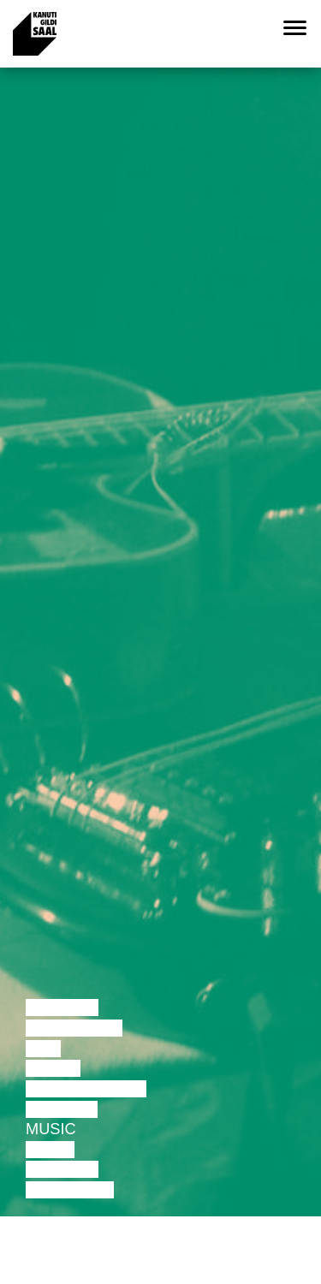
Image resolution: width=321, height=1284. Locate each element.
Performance (86, 1088)
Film (43, 1048)
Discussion (74, 1028)
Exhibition (70, 1189)
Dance (53, 1068)
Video (50, 1149)
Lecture (62, 1007)
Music (51, 1129)
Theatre (62, 1109)
